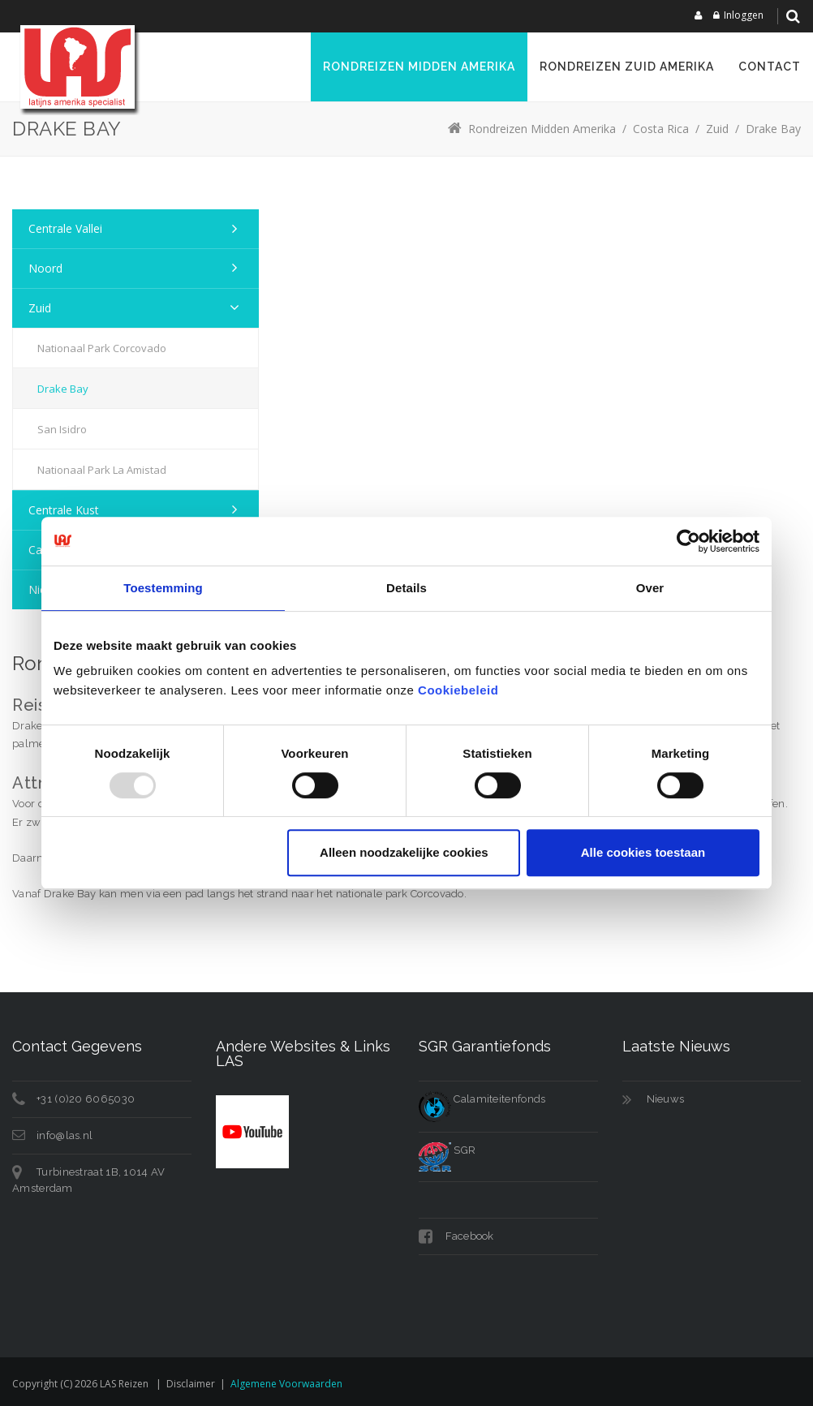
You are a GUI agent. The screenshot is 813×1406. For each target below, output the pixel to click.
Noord (45, 268)
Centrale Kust (63, 510)
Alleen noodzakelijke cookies (404, 852)
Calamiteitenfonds (482, 1099)
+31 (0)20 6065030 (86, 1099)
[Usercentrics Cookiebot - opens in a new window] (688, 541)
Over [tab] (650, 588)
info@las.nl (64, 1135)
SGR (447, 1150)
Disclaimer (190, 1384)
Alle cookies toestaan (643, 852)
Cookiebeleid (458, 690)
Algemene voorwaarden (286, 1384)
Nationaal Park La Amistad (101, 469)
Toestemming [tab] (163, 588)
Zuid (39, 308)
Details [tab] (406, 588)
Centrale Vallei (65, 228)
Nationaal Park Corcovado (101, 348)
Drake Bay (62, 388)
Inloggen (744, 15)
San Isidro (62, 429)
